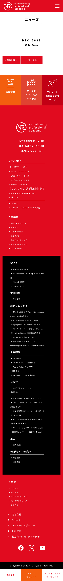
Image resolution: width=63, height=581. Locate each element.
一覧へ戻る (31, 59)
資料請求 (14, 492)
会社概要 (16, 458)
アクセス (14, 488)
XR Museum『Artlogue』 (24, 337)
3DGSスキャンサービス (22, 269)
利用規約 (16, 531)
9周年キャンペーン (18, 223)
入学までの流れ (17, 231)
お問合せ (14, 505)
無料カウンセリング (19, 240)
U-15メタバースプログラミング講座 (25, 208)
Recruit (16, 520)
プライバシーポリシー (23, 525)
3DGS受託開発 (19, 282)
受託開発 (16, 299)
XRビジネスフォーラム (22, 388)
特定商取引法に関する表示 (26, 536)
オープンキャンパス (19, 244)
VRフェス (15, 203)
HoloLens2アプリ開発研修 (24, 375)
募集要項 (14, 227)
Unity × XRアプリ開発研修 (24, 362)
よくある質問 (16, 248)
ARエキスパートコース (20, 171)
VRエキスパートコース (20, 176)
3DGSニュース (19, 286)
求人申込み (17, 445)
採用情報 (16, 462)
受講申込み (15, 236)
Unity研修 (17, 358)
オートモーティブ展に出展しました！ (28, 398)
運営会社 (16, 514)
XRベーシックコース (19, 184)
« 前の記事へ (11, 59)
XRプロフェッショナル (20, 180)
